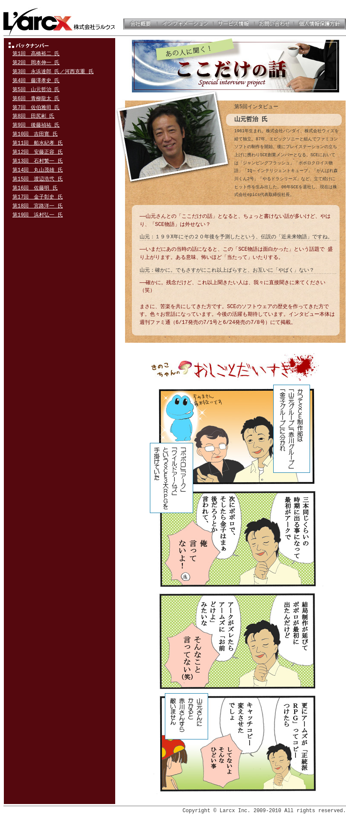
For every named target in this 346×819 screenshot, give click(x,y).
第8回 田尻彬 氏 (33, 116)
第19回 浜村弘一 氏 (37, 215)
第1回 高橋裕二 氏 (36, 53)
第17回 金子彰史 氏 (37, 197)
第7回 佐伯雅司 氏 (36, 107)
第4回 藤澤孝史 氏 (36, 80)
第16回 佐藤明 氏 (35, 188)
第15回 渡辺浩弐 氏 (37, 179)
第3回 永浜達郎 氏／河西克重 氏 (53, 71)
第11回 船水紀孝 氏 (37, 143)
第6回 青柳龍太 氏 (36, 98)
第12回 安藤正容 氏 (37, 152)
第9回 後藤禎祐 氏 (36, 125)
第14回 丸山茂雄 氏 (37, 170)
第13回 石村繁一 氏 (37, 161)
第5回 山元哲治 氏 (36, 89)
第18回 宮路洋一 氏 (37, 206)
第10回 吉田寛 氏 (35, 134)
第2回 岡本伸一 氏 (36, 62)
